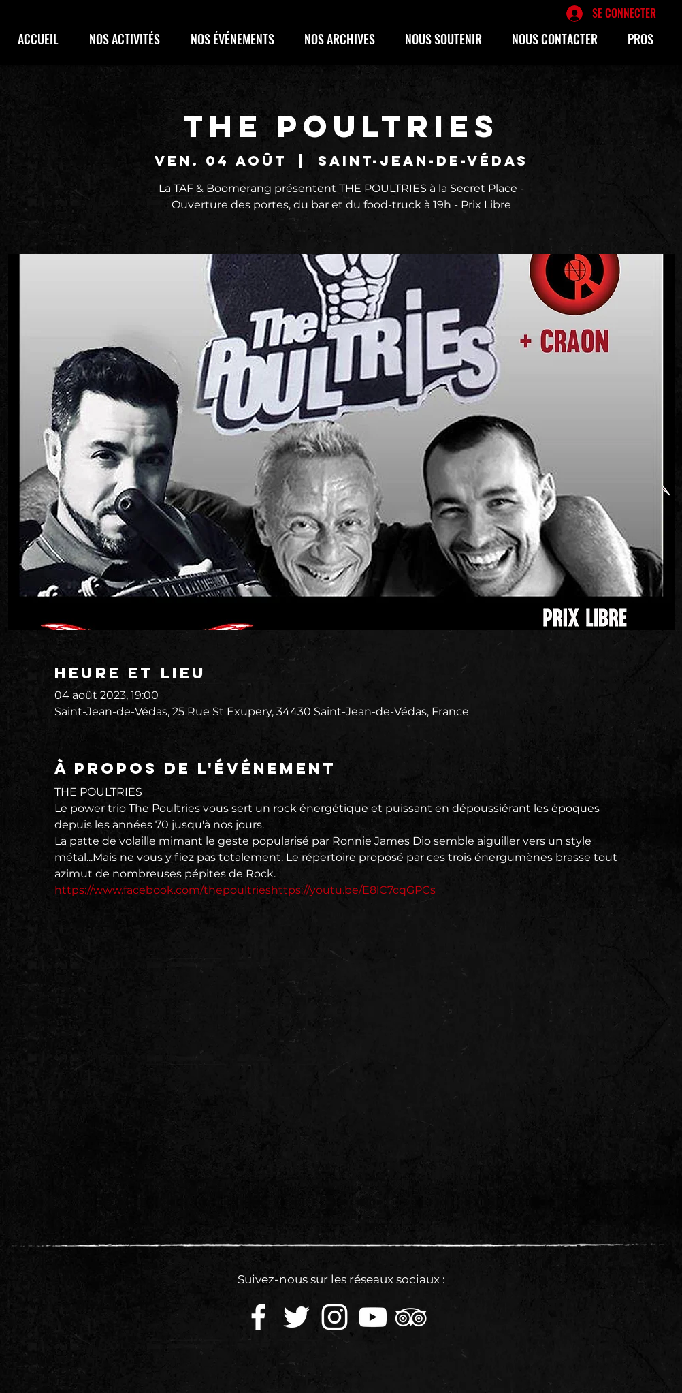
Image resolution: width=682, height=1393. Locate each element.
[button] (129, 39)
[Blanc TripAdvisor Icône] (410, 1317)
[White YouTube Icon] (372, 1317)
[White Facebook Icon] (258, 1317)
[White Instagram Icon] (334, 1317)
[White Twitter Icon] (296, 1317)
